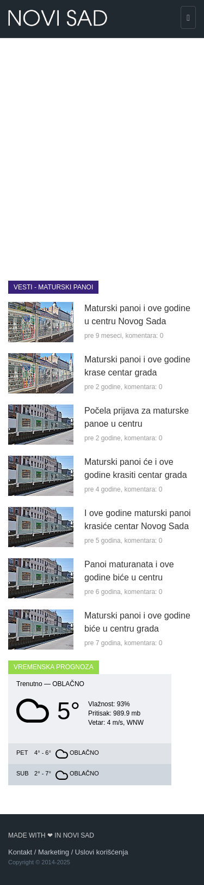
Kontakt (20, 852)
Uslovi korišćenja (101, 852)
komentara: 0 (144, 336)
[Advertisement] (102, 151)
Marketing (53, 852)
